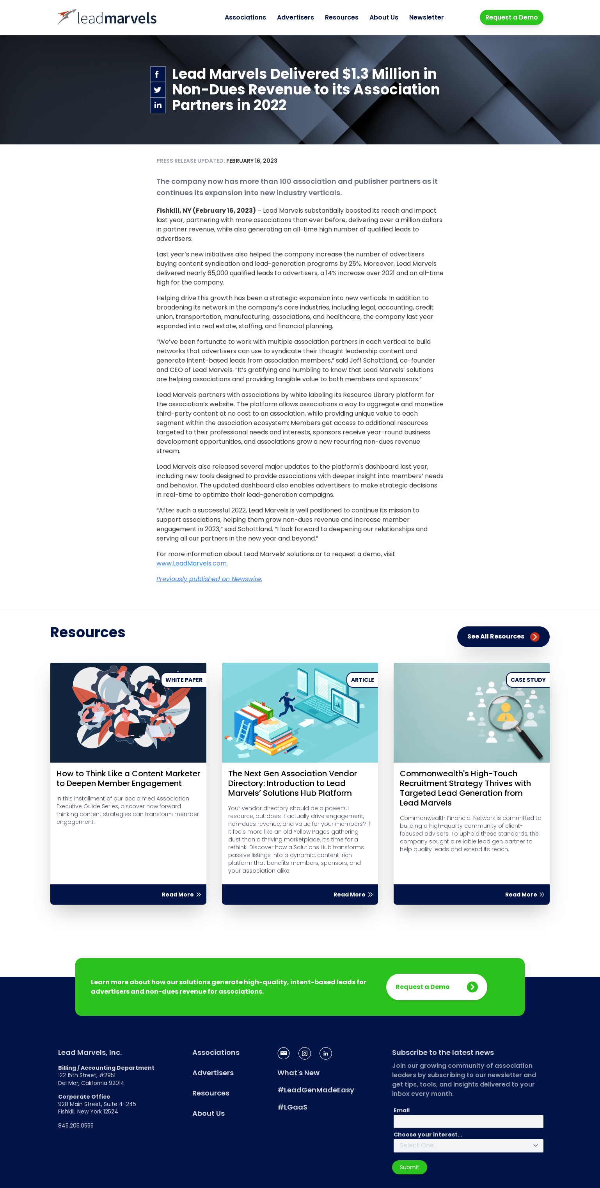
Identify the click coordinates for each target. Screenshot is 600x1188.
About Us (383, 17)
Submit (409, 1167)
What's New (298, 1073)
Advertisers (295, 17)
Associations (245, 17)
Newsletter (426, 17)
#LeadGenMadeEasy (315, 1090)
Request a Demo (511, 17)
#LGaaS (292, 1107)
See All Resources (503, 637)
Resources (342, 17)
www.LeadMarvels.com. (192, 563)
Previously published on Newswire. (209, 578)
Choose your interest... (428, 1134)
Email (402, 1110)
